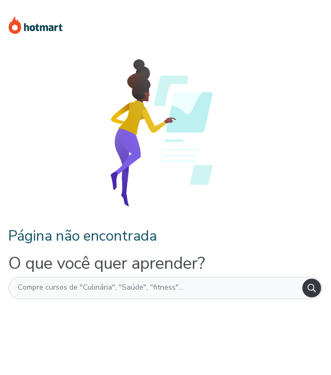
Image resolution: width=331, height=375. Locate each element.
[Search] (311, 288)
